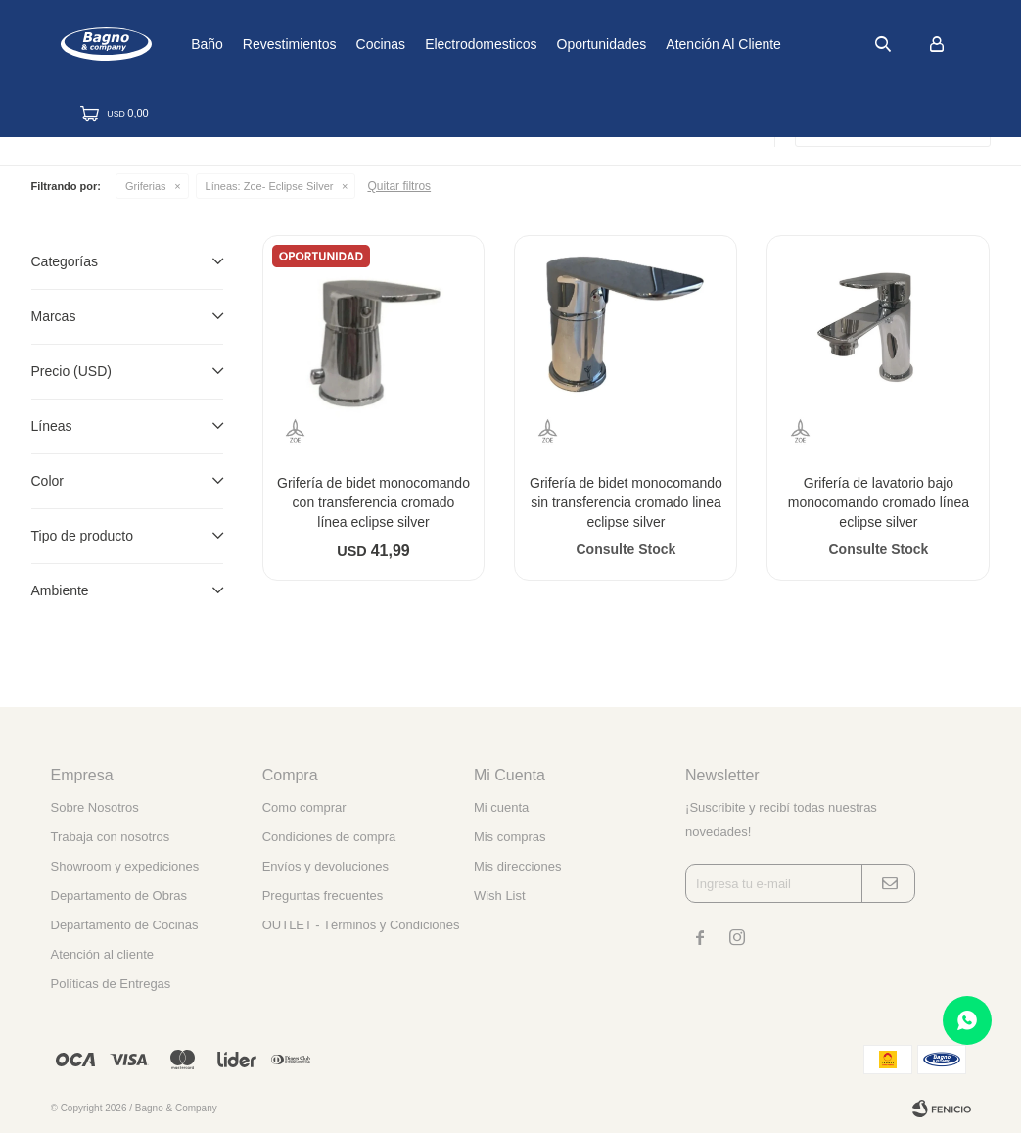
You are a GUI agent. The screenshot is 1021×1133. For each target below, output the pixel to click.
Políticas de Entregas (111, 983)
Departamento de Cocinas (125, 925)
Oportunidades (659, 44)
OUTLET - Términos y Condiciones (361, 925)
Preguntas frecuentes (323, 895)
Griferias (145, 186)
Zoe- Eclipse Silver (270, 186)
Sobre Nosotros (95, 807)
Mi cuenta (501, 807)
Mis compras (510, 836)
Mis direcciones (518, 866)
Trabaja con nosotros (110, 836)
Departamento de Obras (119, 895)
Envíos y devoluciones (325, 866)
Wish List (500, 895)
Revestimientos (347, 44)
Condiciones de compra (329, 836)
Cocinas (438, 44)
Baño (265, 44)
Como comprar (304, 807)
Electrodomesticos (538, 44)
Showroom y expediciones (125, 866)
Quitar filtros (399, 186)
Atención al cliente (781, 44)
